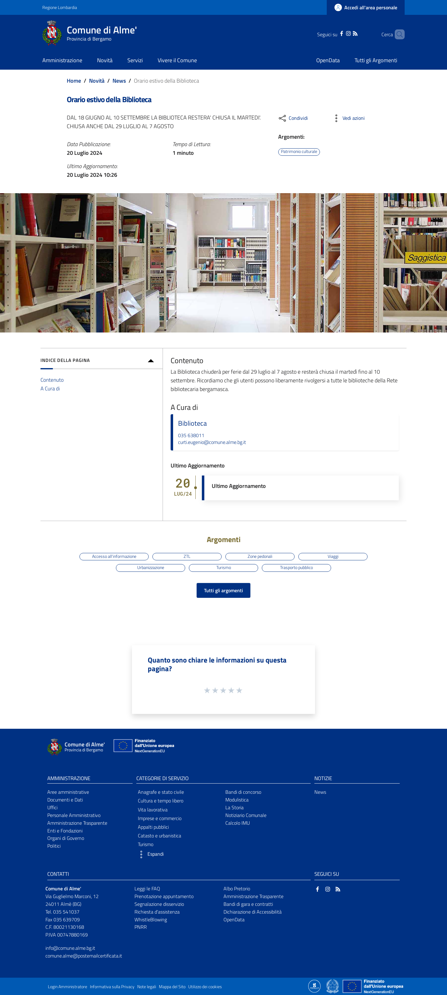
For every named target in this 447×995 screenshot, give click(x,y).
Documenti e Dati (65, 799)
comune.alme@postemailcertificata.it (83, 955)
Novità (96, 80)
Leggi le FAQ (147, 888)
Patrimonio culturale (299, 151)
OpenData (234, 919)
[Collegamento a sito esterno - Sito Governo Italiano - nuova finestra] (333, 986)
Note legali (146, 987)
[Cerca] (397, 34)
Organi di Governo (65, 838)
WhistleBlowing (150, 919)
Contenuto (52, 380)
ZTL (187, 556)
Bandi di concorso (243, 792)
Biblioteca (192, 423)
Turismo (223, 567)
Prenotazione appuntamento (164, 896)
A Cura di (50, 388)
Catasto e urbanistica (159, 835)
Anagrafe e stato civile (161, 792)
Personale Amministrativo (73, 815)
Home (74, 80)
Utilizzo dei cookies (205, 987)
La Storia (234, 807)
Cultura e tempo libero (160, 800)
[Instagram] (340, 33)
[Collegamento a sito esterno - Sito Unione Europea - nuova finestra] (143, 747)
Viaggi (333, 556)
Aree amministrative (68, 792)
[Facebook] (333, 33)
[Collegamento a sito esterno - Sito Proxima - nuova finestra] (314, 986)
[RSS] (347, 33)
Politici (54, 845)
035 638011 (191, 435)
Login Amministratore (67, 987)
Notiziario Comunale (245, 815)
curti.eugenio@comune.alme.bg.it (212, 442)
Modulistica (237, 799)
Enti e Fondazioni (65, 830)
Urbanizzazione (150, 567)
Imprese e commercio (159, 818)
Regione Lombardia (59, 7)
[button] (179, 854)
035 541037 (66, 911)
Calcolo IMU (237, 823)
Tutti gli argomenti (223, 590)
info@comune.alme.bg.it (70, 948)
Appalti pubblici (153, 827)
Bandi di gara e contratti (248, 904)
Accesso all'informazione (114, 556)
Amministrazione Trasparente (77, 823)
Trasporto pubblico (296, 567)
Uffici (52, 807)
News (119, 80)
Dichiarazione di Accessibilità (253, 911)
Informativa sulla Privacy (112, 987)
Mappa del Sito (172, 987)
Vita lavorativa (153, 809)
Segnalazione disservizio (159, 904)
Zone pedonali (260, 556)
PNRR (140, 927)
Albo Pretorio (237, 888)
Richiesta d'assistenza (157, 911)
